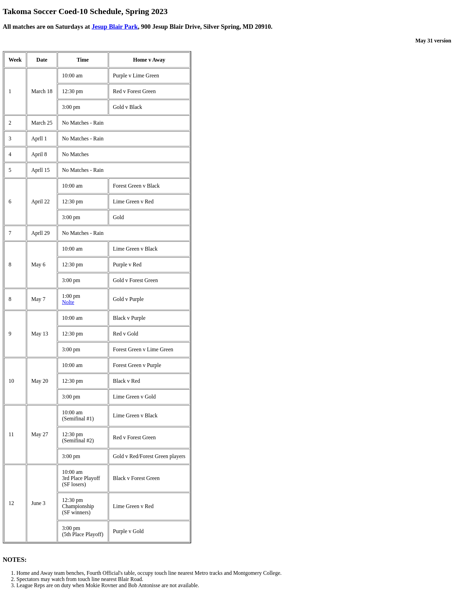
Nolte (68, 302)
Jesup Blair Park (114, 26)
